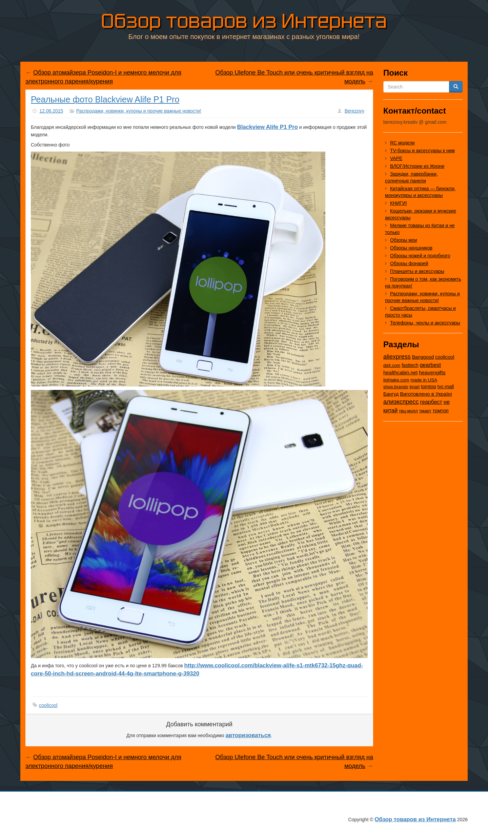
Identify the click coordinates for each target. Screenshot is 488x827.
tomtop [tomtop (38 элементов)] (428, 386)
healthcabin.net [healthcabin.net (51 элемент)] (400, 372)
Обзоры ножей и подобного (420, 255)
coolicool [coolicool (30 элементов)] (444, 357)
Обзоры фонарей (409, 263)
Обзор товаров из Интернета (244, 20)
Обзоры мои (403, 240)
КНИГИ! (398, 203)
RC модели (402, 142)
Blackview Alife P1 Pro (267, 127)
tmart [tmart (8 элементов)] (414, 386)
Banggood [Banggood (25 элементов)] (423, 357)
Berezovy (354, 111)
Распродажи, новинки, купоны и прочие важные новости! (138, 111)
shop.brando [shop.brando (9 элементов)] (395, 386)
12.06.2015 (51, 111)
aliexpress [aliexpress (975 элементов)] (397, 356)
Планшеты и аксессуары (417, 271)
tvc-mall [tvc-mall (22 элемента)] (446, 386)
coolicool (48, 705)
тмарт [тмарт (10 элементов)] (425, 410)
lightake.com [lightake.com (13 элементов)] (396, 379)
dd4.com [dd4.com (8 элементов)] (391, 365)
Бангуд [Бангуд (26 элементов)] (391, 394)
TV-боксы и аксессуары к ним (422, 150)
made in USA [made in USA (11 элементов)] (423, 379)
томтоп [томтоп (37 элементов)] (440, 410)
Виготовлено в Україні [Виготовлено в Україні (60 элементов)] (426, 394)
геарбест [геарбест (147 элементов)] (431, 402)
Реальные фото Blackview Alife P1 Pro (105, 99)
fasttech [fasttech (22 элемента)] (410, 365)
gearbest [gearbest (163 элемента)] (430, 365)
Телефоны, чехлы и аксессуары (425, 323)
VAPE (396, 158)
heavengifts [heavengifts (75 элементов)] (432, 372)
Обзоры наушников (411, 248)
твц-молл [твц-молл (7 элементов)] (408, 410)
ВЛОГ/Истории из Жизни (417, 166)
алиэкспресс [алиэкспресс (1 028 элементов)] (401, 401)
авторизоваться (248, 735)
